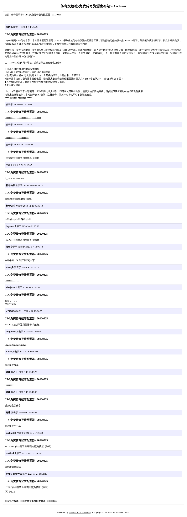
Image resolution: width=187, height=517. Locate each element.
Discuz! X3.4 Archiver (80, 512)
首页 (7, 14)
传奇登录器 (17, 14)
